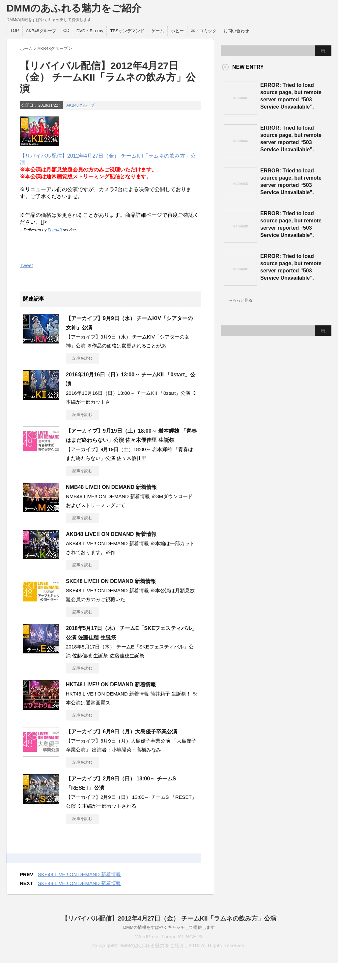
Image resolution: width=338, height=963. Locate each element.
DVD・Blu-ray (89, 30)
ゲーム (157, 30)
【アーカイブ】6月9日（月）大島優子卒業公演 (121, 731)
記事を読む (82, 358)
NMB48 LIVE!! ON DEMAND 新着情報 (111, 487)
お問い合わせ (236, 30)
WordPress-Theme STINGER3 (169, 936)
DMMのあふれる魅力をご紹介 (74, 8)
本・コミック (203, 30)
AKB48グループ (41, 30)
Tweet (26, 265)
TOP (14, 30)
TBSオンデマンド (127, 30)
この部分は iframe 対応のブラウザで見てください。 (247, 438)
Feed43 (55, 230)
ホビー (177, 30)
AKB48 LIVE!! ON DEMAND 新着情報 (111, 534)
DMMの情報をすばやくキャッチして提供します (169, 927)
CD (66, 30)
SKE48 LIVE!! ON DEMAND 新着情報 (111, 581)
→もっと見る (240, 300)
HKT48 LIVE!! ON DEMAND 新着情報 (111, 684)
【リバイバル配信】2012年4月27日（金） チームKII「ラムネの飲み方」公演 (169, 918)
